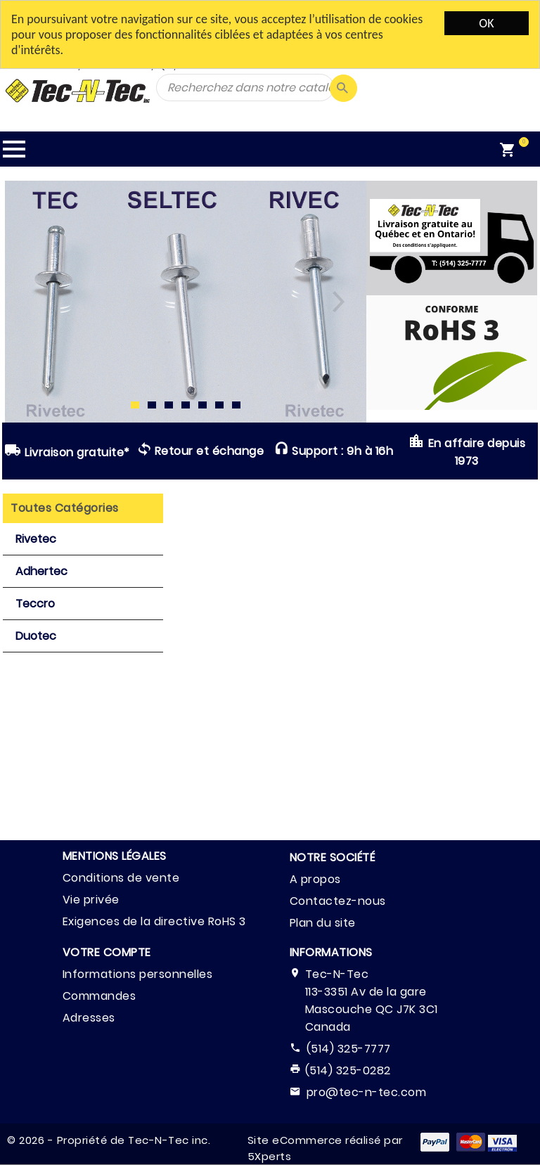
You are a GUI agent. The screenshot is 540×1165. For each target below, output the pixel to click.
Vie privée (91, 900)
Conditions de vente (121, 878)
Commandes (99, 996)
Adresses (89, 1018)
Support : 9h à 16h (333, 450)
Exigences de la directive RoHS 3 (154, 921)
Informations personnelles (138, 974)
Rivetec (35, 539)
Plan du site (323, 923)
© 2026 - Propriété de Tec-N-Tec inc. (108, 1140)
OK (486, 23)
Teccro (35, 604)
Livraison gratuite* (67, 451)
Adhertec (41, 571)
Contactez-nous (338, 901)
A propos (315, 879)
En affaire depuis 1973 (467, 450)
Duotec (35, 636)
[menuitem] (516, 149)
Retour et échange (200, 450)
